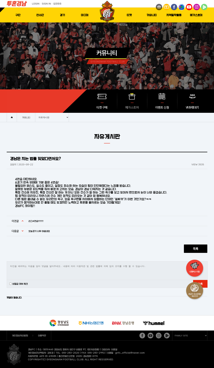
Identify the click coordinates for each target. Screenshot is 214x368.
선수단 (40, 15)
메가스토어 (196, 15)
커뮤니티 (152, 15)
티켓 (129, 15)
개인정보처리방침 (20, 335)
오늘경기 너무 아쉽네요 (39, 231)
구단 (17, 15)
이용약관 (42, 335)
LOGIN (35, 3)
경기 (62, 15)
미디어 (84, 15)
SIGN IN (46, 3)
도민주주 (57, 3)
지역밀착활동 (173, 15)
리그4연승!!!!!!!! (35, 221)
